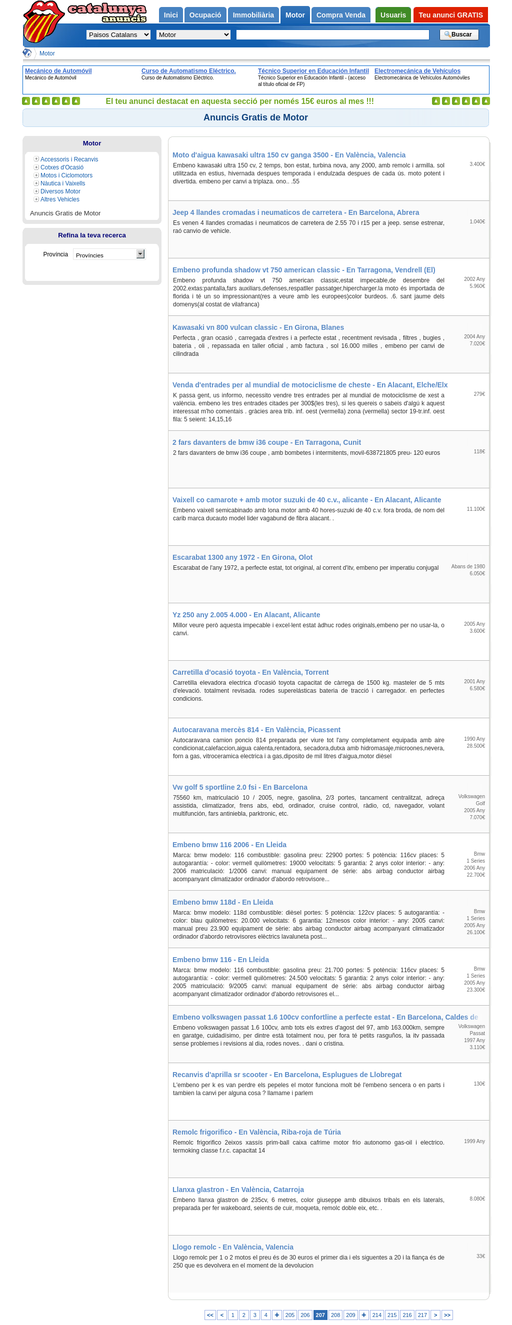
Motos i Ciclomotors (66, 175)
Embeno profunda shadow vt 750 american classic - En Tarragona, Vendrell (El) (304, 270)
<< (210, 1315)
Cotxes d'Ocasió (62, 167)
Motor (47, 53)
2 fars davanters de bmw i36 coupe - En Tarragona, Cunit (266, 442)
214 (377, 1315)
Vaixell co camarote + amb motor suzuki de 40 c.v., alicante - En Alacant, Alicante (307, 500)
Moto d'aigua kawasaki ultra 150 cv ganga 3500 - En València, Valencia (289, 155)
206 (305, 1315)
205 (290, 1315)
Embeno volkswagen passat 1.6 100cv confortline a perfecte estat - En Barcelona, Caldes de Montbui (330, 1017)
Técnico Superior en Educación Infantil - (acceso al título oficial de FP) (313, 70)
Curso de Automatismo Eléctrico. (189, 70)
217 (422, 1315)
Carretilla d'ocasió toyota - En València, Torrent (250, 672)
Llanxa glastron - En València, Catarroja (238, 1190)
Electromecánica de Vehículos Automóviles (417, 70)
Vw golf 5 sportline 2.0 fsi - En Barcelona (240, 787)
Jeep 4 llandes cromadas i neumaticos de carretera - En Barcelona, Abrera (296, 212)
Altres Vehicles (60, 199)
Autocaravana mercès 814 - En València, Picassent (256, 730)
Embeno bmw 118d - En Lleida (222, 902)
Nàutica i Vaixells (63, 183)
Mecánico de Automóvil (58, 70)
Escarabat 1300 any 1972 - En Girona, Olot (242, 557)
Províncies (90, 255)
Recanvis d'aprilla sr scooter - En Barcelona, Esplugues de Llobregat (287, 1075)
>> (447, 1315)
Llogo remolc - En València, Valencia (233, 1247)
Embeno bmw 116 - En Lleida (220, 960)
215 (392, 1315)
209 (350, 1315)
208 (335, 1315)
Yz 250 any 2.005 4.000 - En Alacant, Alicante (246, 615)
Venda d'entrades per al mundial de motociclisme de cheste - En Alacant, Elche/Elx (310, 385)
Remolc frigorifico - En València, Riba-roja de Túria (256, 1132)
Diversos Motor (60, 191)
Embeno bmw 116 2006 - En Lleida (229, 845)
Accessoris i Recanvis (69, 159)
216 (407, 1315)
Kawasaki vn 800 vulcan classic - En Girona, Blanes (258, 327)
